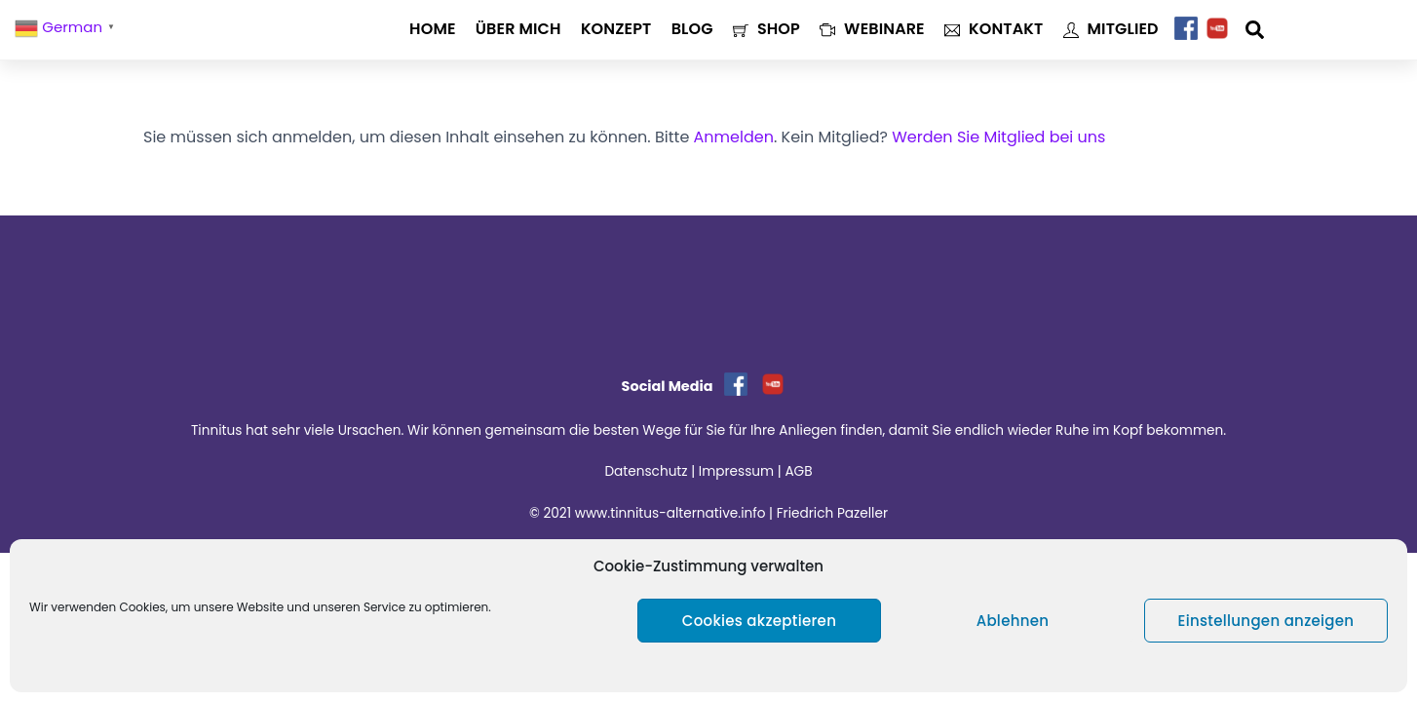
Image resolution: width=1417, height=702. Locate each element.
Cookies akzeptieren (759, 620)
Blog (692, 29)
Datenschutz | (651, 471)
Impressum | (742, 471)
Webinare (872, 29)
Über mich (518, 29)
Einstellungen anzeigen (1266, 620)
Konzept (616, 29)
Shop (766, 29)
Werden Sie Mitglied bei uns (998, 137)
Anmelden (734, 137)
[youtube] (1217, 29)
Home (432, 29)
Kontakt (993, 29)
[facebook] (1186, 29)
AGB (798, 471)
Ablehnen (1013, 620)
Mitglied (1111, 29)
